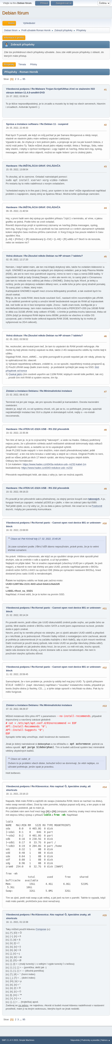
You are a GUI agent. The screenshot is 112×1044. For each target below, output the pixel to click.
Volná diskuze (14, 255)
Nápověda (75, 1040)
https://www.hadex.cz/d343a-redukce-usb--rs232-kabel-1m (54, 464)
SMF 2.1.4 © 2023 (10, 1040)
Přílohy (33, 64)
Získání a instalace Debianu (22, 391)
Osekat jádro (16, 374)
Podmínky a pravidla (90, 1040)
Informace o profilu (14, 37)
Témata (22, 64)
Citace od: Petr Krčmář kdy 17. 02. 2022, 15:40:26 (36, 539)
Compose (41, 929)
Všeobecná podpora (17, 88)
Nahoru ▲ (105, 1040)
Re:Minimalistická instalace (56, 391)
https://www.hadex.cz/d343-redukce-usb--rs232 (47, 467)
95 (23, 79)
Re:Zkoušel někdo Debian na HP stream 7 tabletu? (53, 255)
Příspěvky (9, 64)
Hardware (11, 165)
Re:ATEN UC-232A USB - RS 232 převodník (44, 429)
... (21, 79)
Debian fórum (15, 12)
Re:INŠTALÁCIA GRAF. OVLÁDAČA (40, 165)
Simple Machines (26, 1040)
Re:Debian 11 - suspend (54, 124)
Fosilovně (97, 506)
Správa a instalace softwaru (22, 124)
